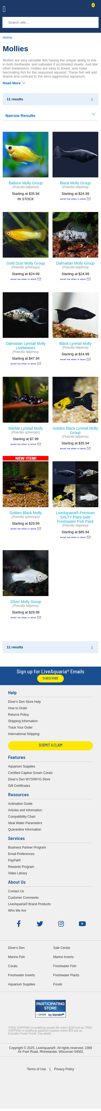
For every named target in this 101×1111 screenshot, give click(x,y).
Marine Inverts (63, 957)
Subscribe (50, 678)
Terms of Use (36, 1069)
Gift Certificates (19, 786)
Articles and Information (25, 810)
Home (7, 37)
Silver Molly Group (25, 602)
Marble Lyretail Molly (25, 428)
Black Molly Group (75, 183)
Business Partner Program (27, 847)
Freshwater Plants (66, 975)
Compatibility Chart (21, 816)
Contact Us (80, 10)
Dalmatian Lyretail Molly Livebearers (26, 345)
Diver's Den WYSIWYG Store (29, 779)
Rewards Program (21, 867)
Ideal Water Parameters (25, 823)
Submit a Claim (50, 746)
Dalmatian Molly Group (75, 263)
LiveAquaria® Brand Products (29, 904)
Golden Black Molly (25, 513)
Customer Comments (23, 898)
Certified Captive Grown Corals (30, 773)
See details (44, 1033)
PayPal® (14, 860)
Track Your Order (20, 727)
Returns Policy (18, 715)
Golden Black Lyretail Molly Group (75, 430)
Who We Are (17, 910)
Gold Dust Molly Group (25, 263)
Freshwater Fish (64, 966)
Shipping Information (23, 721)
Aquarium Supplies (21, 766)
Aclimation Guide (20, 804)
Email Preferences (21, 854)
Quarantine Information (24, 829)
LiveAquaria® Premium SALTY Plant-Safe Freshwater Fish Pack (75, 517)
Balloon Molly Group (26, 183)
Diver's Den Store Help (24, 702)
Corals (13, 966)
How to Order (17, 708)
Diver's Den (16, 948)
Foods (57, 984)
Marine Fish (16, 957)
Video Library (17, 873)
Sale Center (61, 948)
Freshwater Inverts (21, 975)
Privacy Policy (64, 1069)
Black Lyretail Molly (75, 343)
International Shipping (23, 734)
